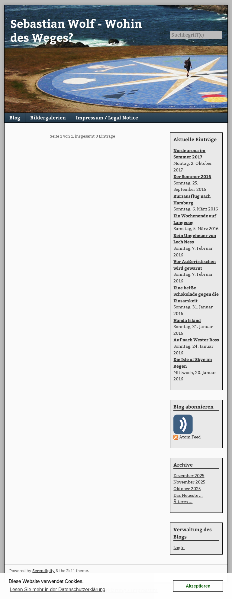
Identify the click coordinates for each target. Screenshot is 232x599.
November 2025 (189, 482)
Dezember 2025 (188, 475)
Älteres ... (182, 501)
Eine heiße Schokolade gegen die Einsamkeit (196, 294)
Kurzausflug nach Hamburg (192, 199)
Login (179, 547)
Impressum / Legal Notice (107, 117)
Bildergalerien (48, 117)
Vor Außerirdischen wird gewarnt (194, 264)
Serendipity (43, 570)
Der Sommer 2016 (192, 176)
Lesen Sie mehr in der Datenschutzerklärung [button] (57, 589)
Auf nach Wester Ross (196, 340)
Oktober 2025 (187, 488)
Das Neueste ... (188, 495)
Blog (14, 117)
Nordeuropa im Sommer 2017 (189, 153)
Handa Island (187, 320)
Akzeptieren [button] (198, 586)
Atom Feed (190, 437)
